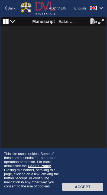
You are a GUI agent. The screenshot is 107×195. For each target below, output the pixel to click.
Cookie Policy (39, 166)
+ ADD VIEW (56, 8)
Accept (82, 187)
